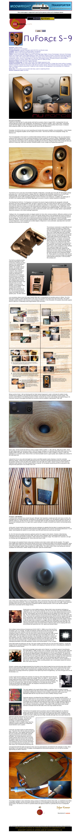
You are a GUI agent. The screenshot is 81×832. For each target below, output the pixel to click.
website (68, 813)
